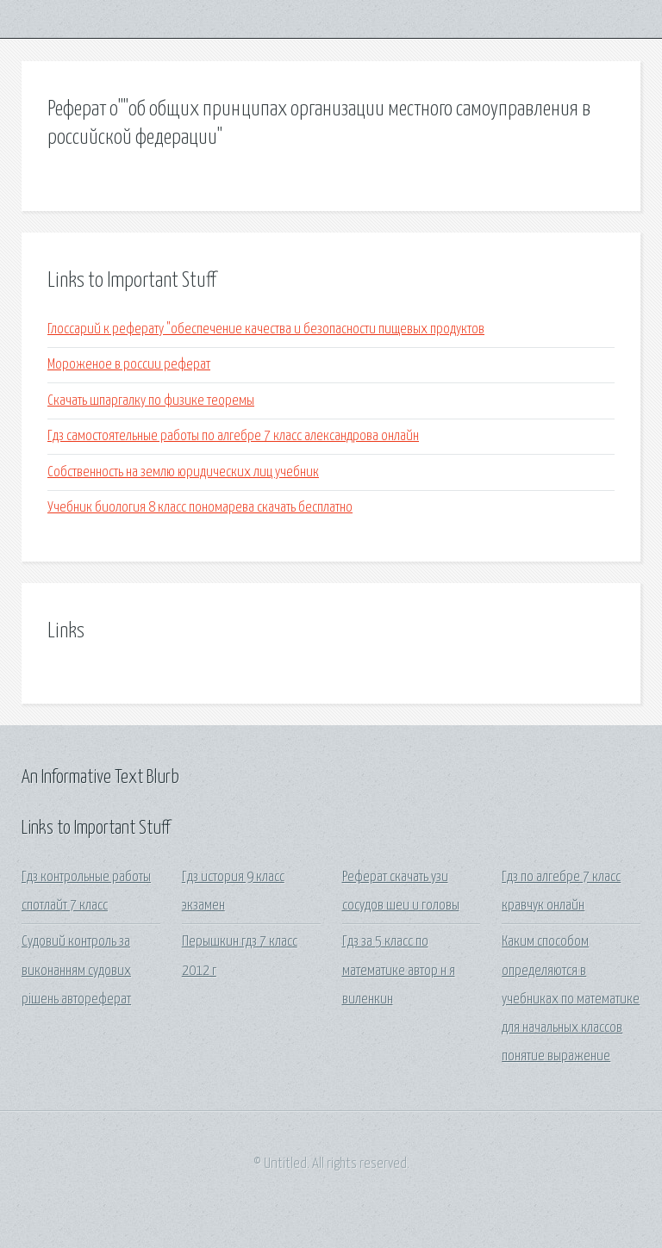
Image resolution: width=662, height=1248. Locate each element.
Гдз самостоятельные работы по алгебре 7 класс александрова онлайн (233, 436)
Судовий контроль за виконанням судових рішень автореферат (76, 970)
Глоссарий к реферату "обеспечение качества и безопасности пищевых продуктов (265, 329)
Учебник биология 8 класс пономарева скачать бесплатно (200, 507)
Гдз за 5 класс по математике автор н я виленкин (398, 970)
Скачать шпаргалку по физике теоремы (150, 401)
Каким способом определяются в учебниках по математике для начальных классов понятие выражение (571, 999)
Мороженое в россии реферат (128, 364)
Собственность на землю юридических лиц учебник (183, 472)
